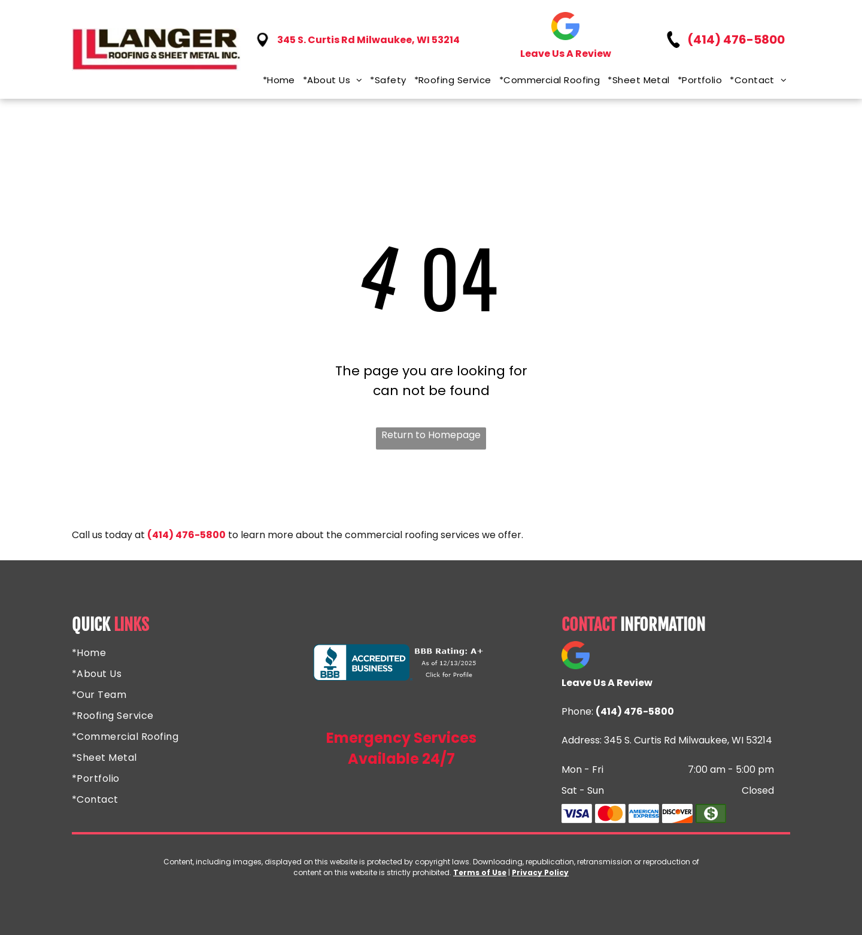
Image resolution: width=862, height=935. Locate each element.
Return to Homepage (431, 435)
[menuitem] (275, 80)
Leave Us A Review (565, 53)
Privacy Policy (540, 872)
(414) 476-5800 (736, 39)
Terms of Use (479, 872)
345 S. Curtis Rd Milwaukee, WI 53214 (368, 40)
